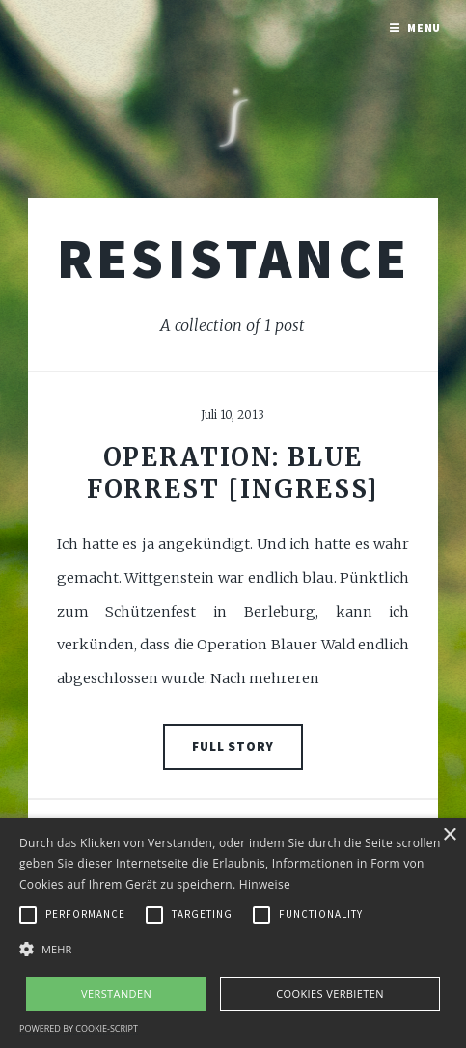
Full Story (233, 746)
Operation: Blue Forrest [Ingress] (233, 473)
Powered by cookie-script (78, 1028)
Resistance (234, 257)
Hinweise (264, 884)
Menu (424, 27)
